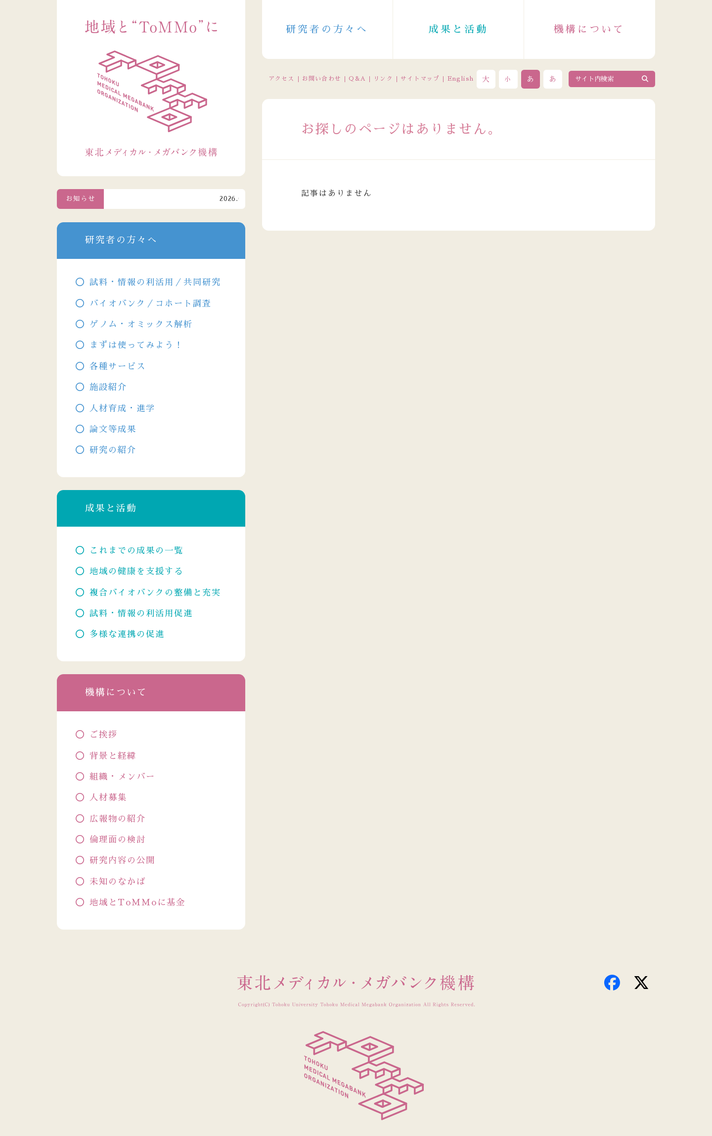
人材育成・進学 (122, 408)
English (460, 79)
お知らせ (80, 199)
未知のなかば (117, 882)
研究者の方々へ (327, 29)
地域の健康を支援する (136, 571)
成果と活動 (458, 29)
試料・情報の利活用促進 (141, 613)
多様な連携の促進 (127, 634)
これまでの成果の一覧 (136, 550)
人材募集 (108, 797)
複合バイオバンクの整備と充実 (155, 593)
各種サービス (117, 366)
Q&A (357, 79)
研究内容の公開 (122, 860)
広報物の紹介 (117, 819)
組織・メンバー (122, 777)
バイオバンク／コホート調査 (150, 303)
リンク (383, 79)
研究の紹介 (112, 450)
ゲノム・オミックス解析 (141, 324)
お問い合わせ (321, 79)
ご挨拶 (103, 735)
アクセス (281, 79)
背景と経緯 (112, 756)
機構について (589, 29)
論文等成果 (112, 429)
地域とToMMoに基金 (137, 902)
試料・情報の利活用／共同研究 (155, 282)
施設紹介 (108, 387)
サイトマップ (420, 79)
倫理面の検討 (117, 840)
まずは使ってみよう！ (136, 345)
